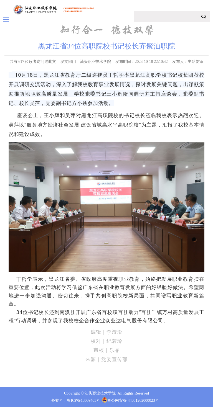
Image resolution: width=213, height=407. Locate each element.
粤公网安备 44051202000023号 (133, 400)
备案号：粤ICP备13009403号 (75, 400)
